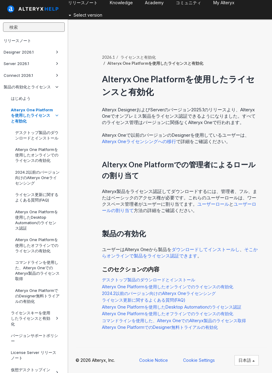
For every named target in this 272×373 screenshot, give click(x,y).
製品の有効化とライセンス (31, 86)
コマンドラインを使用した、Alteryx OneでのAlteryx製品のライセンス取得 (37, 270)
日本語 (246, 360)
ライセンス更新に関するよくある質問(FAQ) (36, 197)
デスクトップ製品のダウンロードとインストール (36, 135)
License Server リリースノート (33, 355)
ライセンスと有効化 (138, 57)
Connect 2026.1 (31, 75)
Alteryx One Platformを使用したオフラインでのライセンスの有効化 (36, 245)
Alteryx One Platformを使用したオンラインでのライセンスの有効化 (36, 155)
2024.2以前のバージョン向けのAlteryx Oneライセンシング (37, 177)
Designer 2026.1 (31, 52)
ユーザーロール (213, 204)
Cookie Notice (153, 360)
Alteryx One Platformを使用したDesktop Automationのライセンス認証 (36, 220)
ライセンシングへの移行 (139, 141)
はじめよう (21, 98)
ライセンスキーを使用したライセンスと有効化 (34, 318)
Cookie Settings (199, 360)
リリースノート (17, 40)
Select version (85, 15)
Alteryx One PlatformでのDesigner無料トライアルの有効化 (37, 296)
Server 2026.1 (31, 63)
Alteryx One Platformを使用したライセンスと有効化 (34, 115)
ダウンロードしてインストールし (206, 249)
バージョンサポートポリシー (34, 338)
